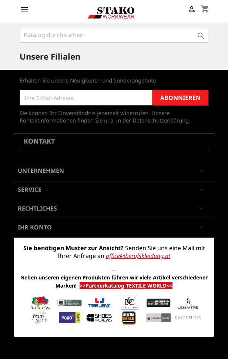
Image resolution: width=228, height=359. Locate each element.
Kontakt (39, 141)
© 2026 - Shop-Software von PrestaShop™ (114, 349)
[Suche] (114, 35)
